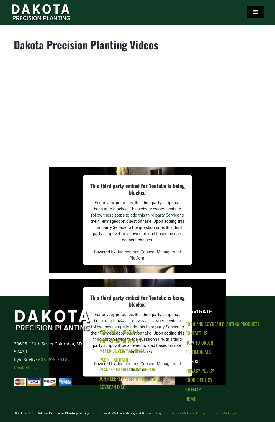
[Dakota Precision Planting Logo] (52, 307)
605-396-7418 (53, 360)
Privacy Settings (224, 413)
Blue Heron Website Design (184, 413)
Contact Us (25, 368)
